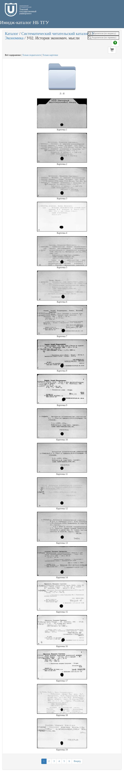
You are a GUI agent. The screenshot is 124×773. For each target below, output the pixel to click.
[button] (112, 50)
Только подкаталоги (31, 55)
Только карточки (50, 55)
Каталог (11, 33)
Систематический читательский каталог (55, 33)
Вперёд (77, 761)
